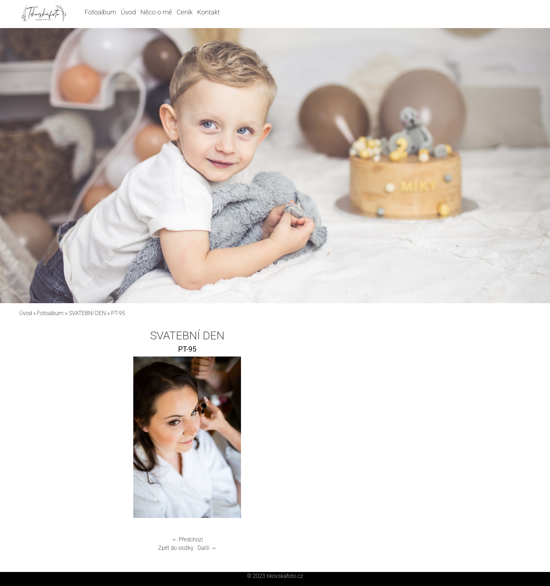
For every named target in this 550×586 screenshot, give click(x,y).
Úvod (128, 12)
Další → (206, 548)
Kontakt (208, 12)
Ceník (184, 12)
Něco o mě (156, 12)
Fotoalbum (100, 12)
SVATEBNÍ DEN (87, 313)
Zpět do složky (175, 548)
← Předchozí (187, 539)
